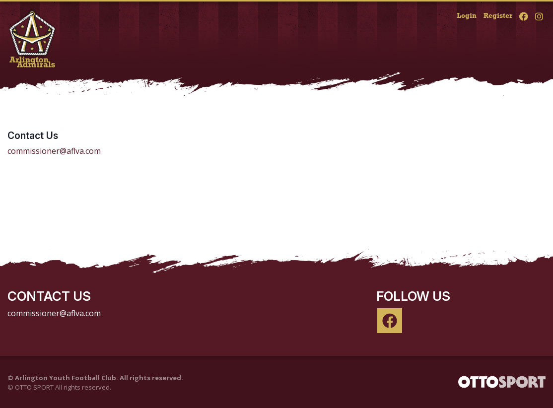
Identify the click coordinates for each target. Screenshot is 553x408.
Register (498, 16)
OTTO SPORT (34, 387)
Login (467, 16)
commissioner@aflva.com (54, 150)
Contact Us (32, 135)
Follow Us (413, 296)
